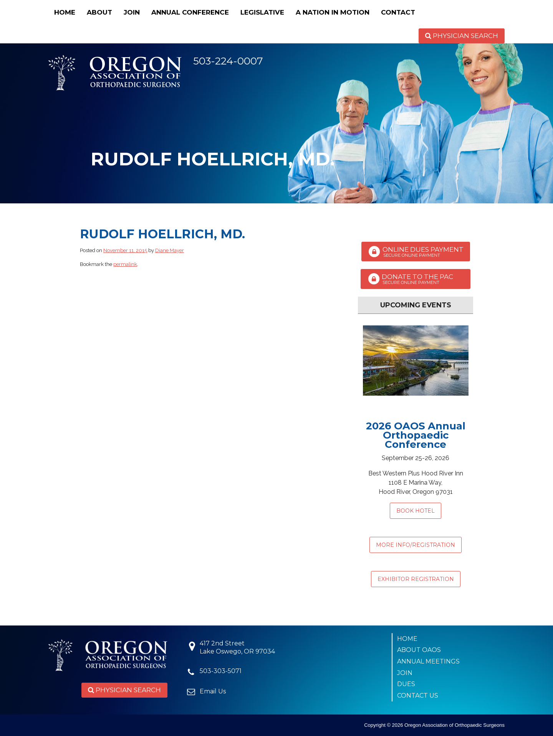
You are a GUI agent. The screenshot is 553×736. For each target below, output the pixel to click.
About (99, 12)
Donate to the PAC (415, 278)
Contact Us (417, 695)
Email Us (213, 691)
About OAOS (419, 649)
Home (64, 12)
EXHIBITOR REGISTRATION (415, 579)
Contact (398, 12)
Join (132, 12)
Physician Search (461, 36)
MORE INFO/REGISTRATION (415, 544)
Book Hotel (415, 510)
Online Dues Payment (416, 251)
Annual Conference (190, 12)
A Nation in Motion (332, 12)
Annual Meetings (428, 661)
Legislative (262, 12)
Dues (406, 684)
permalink (125, 264)
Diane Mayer (169, 250)
